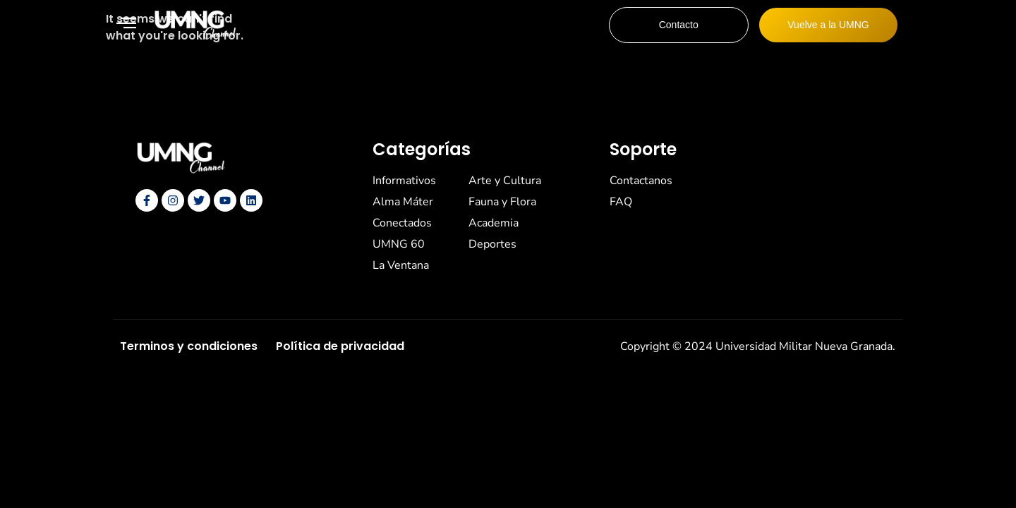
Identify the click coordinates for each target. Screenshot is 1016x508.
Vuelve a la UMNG (828, 24)
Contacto (678, 24)
